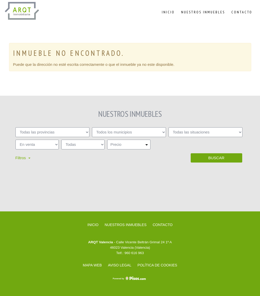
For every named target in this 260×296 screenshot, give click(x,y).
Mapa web (92, 265)
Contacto (241, 12)
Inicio (168, 12)
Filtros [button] (23, 158)
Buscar (216, 158)
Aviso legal (119, 265)
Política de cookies (157, 265)
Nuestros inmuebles (203, 12)
